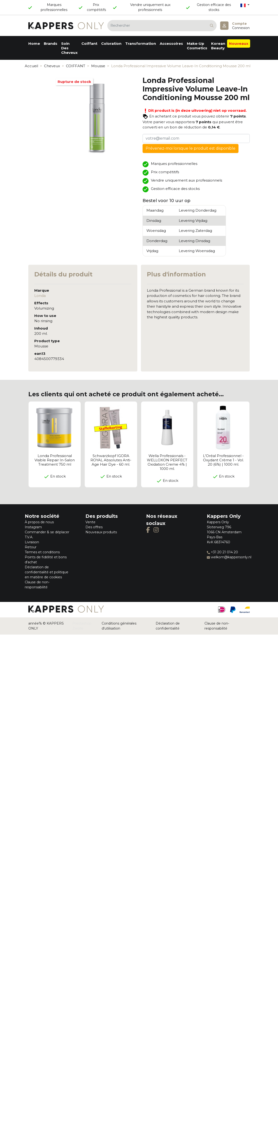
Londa (40, 295)
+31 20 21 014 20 (222, 552)
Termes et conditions (42, 552)
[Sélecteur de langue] (245, 5)
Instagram (33, 527)
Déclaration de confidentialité (168, 626)
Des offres (94, 527)
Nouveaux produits (101, 532)
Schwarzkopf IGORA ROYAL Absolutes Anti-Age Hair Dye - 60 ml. (110, 460)
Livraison (32, 542)
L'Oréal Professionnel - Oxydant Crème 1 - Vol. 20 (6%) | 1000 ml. (223, 460)
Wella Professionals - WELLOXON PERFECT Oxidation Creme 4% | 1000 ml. (167, 462)
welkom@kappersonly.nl (229, 557)
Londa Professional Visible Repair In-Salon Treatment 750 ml (55, 460)
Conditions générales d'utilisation (119, 626)
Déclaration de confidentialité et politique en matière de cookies (46, 572)
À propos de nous (39, 522)
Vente (90, 522)
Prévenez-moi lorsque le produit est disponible (190, 148)
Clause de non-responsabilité (216, 626)
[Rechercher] (162, 25)
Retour (30, 547)
